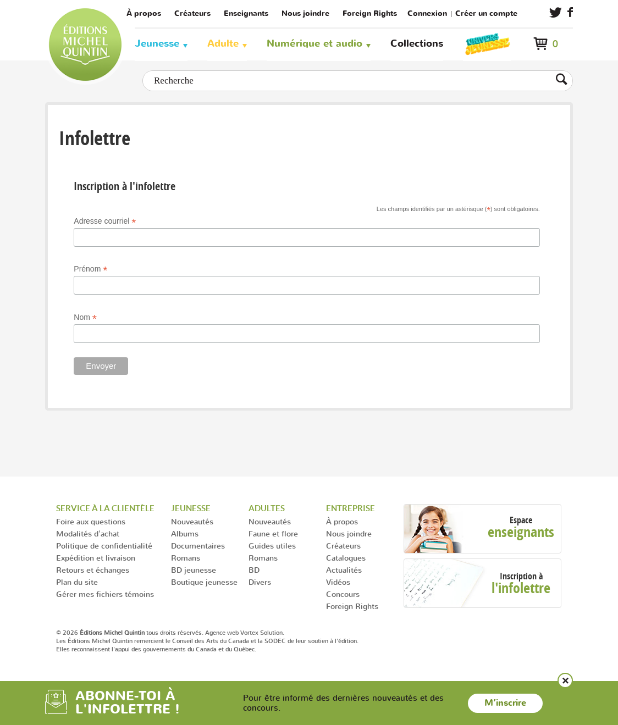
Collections (416, 44)
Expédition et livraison (95, 557)
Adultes (267, 508)
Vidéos (338, 581)
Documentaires (198, 545)
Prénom (90, 269)
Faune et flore (273, 533)
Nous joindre (305, 13)
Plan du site (77, 581)
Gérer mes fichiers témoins (105, 594)
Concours (343, 594)
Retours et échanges (92, 569)
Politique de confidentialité (104, 545)
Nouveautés (192, 521)
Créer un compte (486, 13)
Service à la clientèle (105, 508)
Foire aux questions (90, 521)
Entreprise (350, 508)
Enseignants (246, 13)
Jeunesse (157, 44)
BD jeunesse (193, 569)
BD (254, 569)
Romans (185, 557)
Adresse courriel (105, 221)
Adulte (223, 44)
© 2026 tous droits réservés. (129, 633)
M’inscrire (505, 703)
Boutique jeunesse (204, 581)
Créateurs (192, 13)
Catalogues (346, 557)
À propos (143, 13)
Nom (85, 317)
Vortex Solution (261, 633)
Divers (260, 581)
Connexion (427, 13)
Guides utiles (272, 545)
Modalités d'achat (87, 533)
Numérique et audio (314, 44)
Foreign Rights (370, 13)
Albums (184, 533)
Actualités (344, 569)
